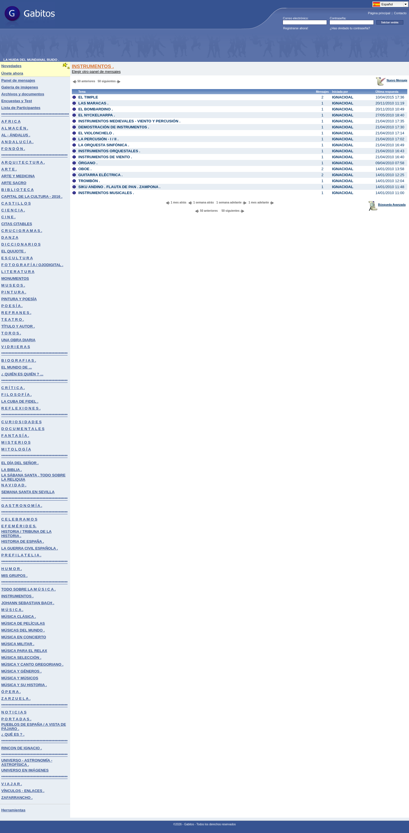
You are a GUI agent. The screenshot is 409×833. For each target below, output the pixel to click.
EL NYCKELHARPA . (96, 115)
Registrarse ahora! (295, 28)
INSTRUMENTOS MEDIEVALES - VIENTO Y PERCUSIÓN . (129, 121)
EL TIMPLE (88, 97)
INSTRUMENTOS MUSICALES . (106, 193)
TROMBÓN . (89, 181)
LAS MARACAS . (93, 103)
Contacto (400, 13)
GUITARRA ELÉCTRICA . (100, 175)
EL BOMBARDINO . (95, 109)
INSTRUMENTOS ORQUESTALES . (109, 151)
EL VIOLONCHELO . (96, 133)
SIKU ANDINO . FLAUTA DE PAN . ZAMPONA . (119, 187)
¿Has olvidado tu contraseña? (350, 28)
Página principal (379, 13)
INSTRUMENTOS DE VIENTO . (105, 157)
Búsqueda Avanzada (387, 204)
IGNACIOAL (342, 97)
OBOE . (85, 169)
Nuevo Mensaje (391, 80)
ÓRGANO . (87, 163)
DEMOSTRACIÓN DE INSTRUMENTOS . (113, 127)
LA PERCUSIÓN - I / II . (98, 139)
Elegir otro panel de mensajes (96, 71)
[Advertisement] (106, 45)
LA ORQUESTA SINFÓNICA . (103, 145)
